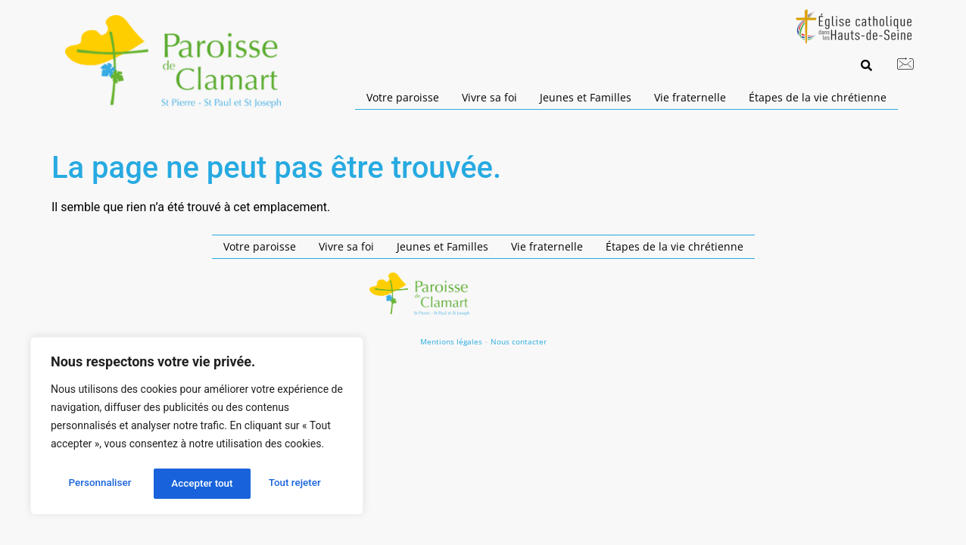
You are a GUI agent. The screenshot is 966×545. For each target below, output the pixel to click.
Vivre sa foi (489, 97)
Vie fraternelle (690, 97)
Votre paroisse (402, 97)
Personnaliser (99, 484)
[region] (196, 428)
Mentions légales (451, 341)
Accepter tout (295, 484)
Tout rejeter (197, 484)
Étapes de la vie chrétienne (818, 97)
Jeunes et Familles (585, 97)
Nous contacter (519, 341)
